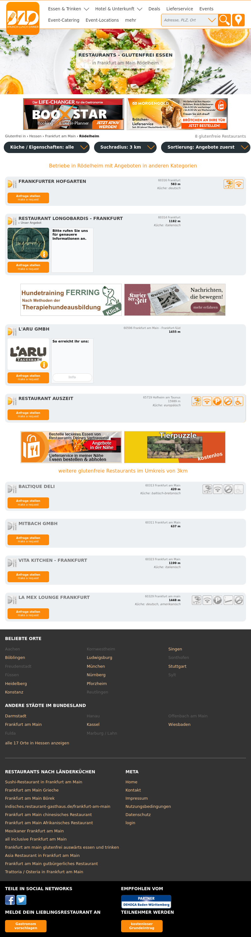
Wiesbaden (179, 724)
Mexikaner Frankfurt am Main (34, 831)
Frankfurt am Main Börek (30, 798)
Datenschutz (138, 814)
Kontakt (133, 790)
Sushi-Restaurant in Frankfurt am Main (43, 782)
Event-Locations (102, 20)
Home (131, 782)
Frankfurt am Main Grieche (32, 790)
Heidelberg (16, 683)
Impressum (137, 798)
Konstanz (14, 692)
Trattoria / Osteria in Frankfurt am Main (44, 871)
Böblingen (15, 657)
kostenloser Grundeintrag (141, 926)
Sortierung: (200, 147)
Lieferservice (179, 9)
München (96, 666)
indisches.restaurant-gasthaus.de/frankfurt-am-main (57, 806)
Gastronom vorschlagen (25, 926)
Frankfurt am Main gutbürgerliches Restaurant (51, 863)
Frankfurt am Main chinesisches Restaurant (48, 814)
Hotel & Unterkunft (114, 9)
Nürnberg (96, 674)
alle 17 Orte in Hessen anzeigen (37, 743)
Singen (175, 649)
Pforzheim (97, 683)
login (130, 822)
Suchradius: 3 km (120, 147)
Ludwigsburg (99, 657)
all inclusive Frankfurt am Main (36, 839)
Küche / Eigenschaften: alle (42, 147)
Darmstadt (15, 716)
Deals (154, 9)
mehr (130, 20)
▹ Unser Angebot (30, 222)
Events (206, 9)
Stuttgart (177, 666)
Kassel (93, 724)
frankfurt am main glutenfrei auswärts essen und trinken (62, 847)
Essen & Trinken (64, 9)
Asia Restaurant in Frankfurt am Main (42, 855)
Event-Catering (63, 20)
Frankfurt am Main (23, 724)
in (15, 136)
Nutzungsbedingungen (148, 806)
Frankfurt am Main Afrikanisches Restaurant (49, 822)
